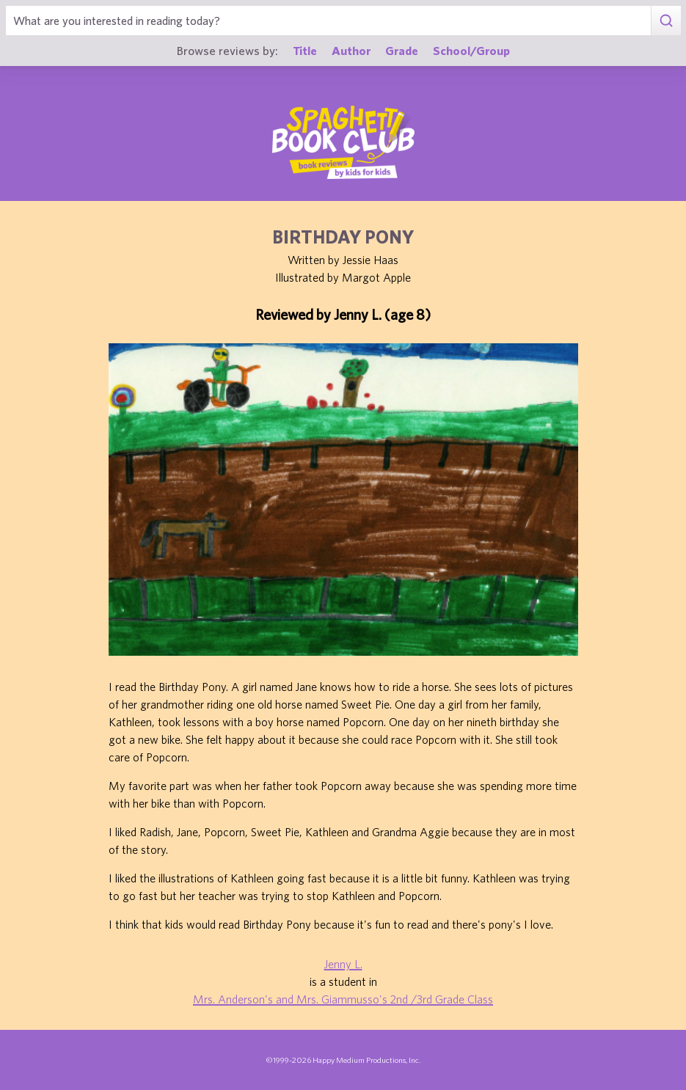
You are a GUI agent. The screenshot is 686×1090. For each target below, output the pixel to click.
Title (305, 50)
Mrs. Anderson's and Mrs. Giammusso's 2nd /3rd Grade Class (343, 999)
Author (351, 50)
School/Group (471, 50)
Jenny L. (343, 963)
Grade (401, 50)
